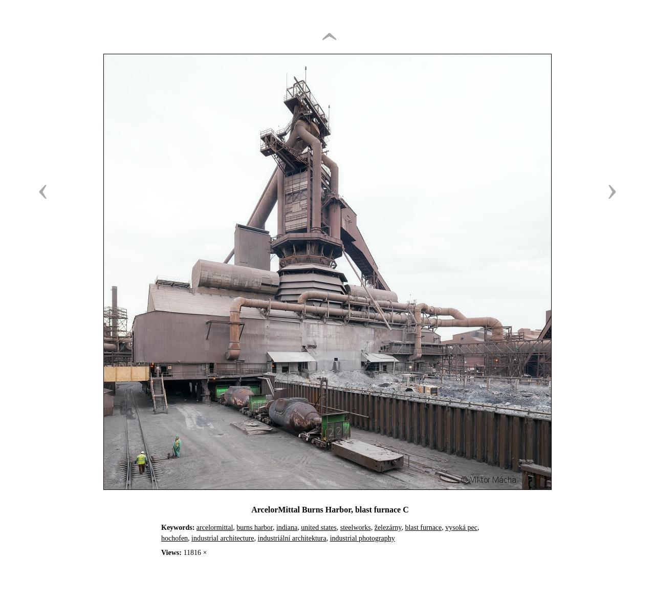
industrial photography (362, 538)
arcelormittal (214, 527)
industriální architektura (292, 538)
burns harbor (254, 527)
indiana (286, 527)
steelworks (355, 527)
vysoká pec (461, 527)
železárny (388, 527)
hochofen (174, 538)
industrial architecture (222, 538)
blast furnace (423, 527)
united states (319, 527)
